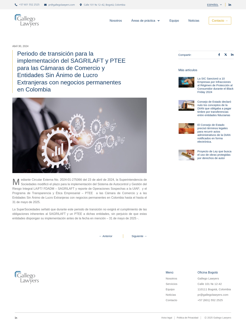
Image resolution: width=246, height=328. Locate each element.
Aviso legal (166, 318)
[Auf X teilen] (225, 54)
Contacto (171, 300)
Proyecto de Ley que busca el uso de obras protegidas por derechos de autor (214, 155)
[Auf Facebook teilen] (219, 54)
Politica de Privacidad (187, 318)
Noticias (193, 20)
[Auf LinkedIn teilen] (232, 54)
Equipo (174, 20)
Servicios (171, 283)
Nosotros (116, 20)
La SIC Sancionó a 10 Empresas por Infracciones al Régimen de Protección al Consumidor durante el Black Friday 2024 (215, 85)
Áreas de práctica (145, 20)
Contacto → (220, 20)
